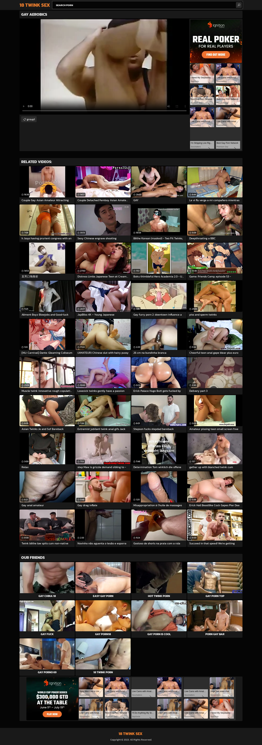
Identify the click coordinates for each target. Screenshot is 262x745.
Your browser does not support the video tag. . (104, 67)
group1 (31, 119)
